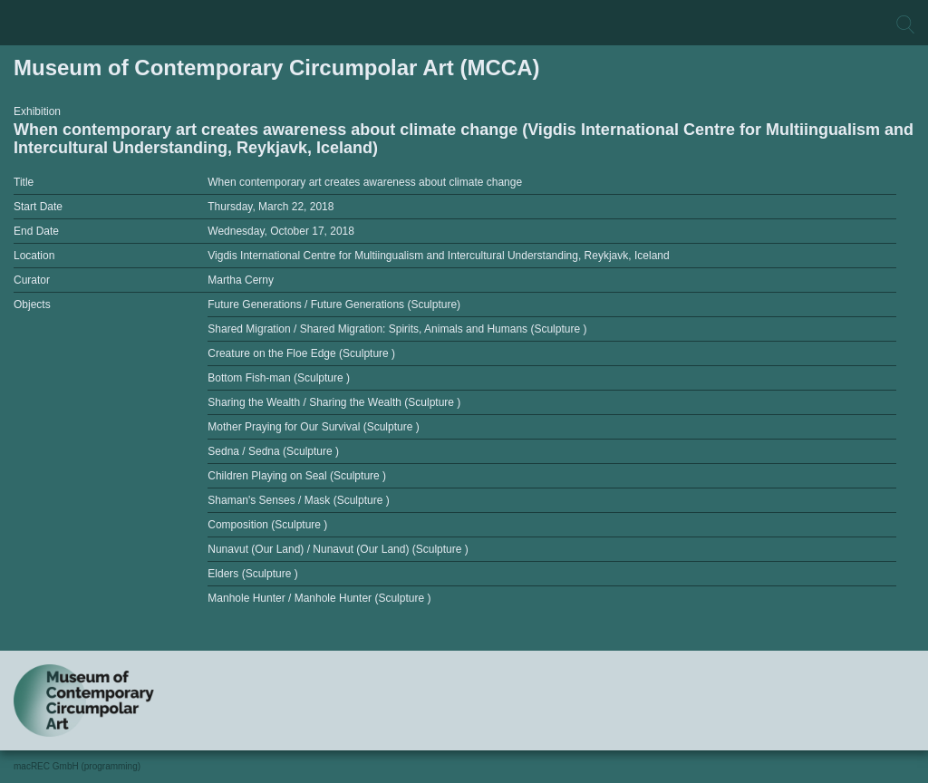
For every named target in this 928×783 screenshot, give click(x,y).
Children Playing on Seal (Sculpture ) (297, 475)
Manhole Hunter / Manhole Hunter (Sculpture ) (319, 598)
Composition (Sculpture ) (267, 524)
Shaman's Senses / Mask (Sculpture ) (298, 500)
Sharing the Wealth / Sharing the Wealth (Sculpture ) (334, 402)
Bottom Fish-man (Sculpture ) (279, 378)
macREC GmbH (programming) (77, 766)
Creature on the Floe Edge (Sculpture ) (301, 353)
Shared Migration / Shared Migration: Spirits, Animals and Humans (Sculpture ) (397, 329)
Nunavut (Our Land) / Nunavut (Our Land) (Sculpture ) (338, 549)
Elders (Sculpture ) (252, 573)
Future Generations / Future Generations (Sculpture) (334, 304)
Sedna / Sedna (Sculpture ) (273, 451)
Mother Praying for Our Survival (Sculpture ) (313, 426)
